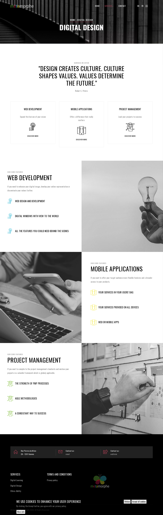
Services (109, 6)
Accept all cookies (139, 502)
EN (138, 6)
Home (97, 6)
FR (143, 6)
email (68, 454)
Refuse (127, 502)
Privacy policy (52, 480)
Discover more (32, 136)
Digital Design (16, 485)
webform (113, 454)
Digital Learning (16, 480)
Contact (122, 6)
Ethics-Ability (15, 491)
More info (20, 512)
